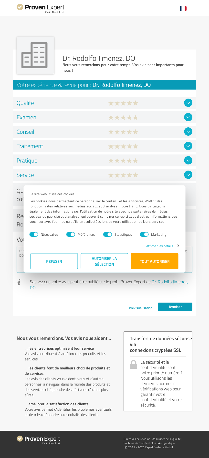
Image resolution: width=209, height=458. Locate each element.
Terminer (175, 306)
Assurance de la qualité (166, 439)
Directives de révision (137, 439)
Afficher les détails (158, 246)
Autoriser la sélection (104, 261)
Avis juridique (166, 443)
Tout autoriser (155, 261)
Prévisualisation (140, 307)
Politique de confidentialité (140, 443)
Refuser (54, 261)
